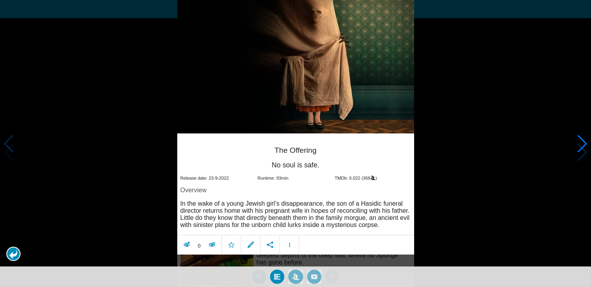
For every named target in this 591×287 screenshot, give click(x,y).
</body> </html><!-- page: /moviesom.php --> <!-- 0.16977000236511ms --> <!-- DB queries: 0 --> (295, 143)
